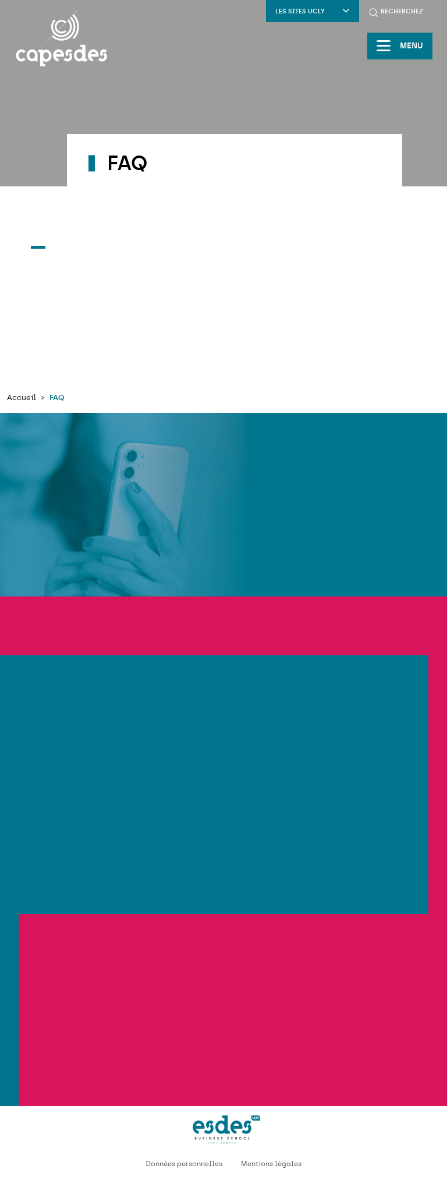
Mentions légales (271, 1164)
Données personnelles (184, 1164)
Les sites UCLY (312, 11)
